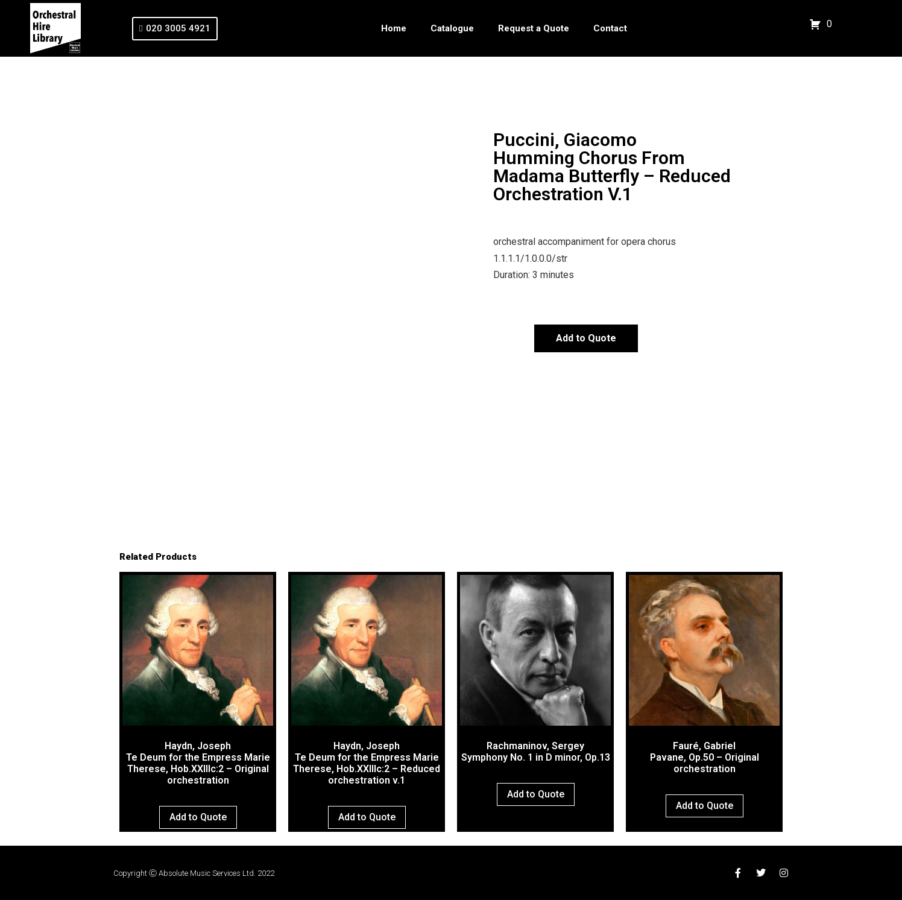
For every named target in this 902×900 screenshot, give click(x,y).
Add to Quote (586, 338)
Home (393, 28)
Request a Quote (533, 28)
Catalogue (452, 28)
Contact (610, 28)
